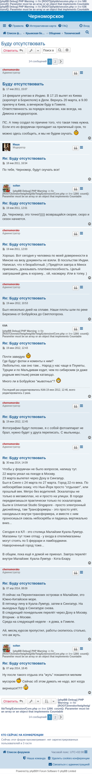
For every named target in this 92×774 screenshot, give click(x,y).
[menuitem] (16, 26)
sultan (16, 185)
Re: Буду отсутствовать (24, 158)
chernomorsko (10, 69)
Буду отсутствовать (23, 43)
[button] (60, 61)
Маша (16, 144)
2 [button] (55, 61)
